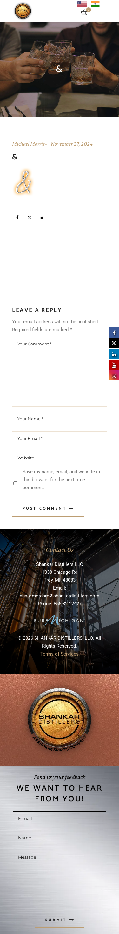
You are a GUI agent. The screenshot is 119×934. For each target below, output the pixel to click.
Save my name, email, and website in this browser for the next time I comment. (61, 479)
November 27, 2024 (72, 144)
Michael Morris (28, 144)
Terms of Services (59, 654)
